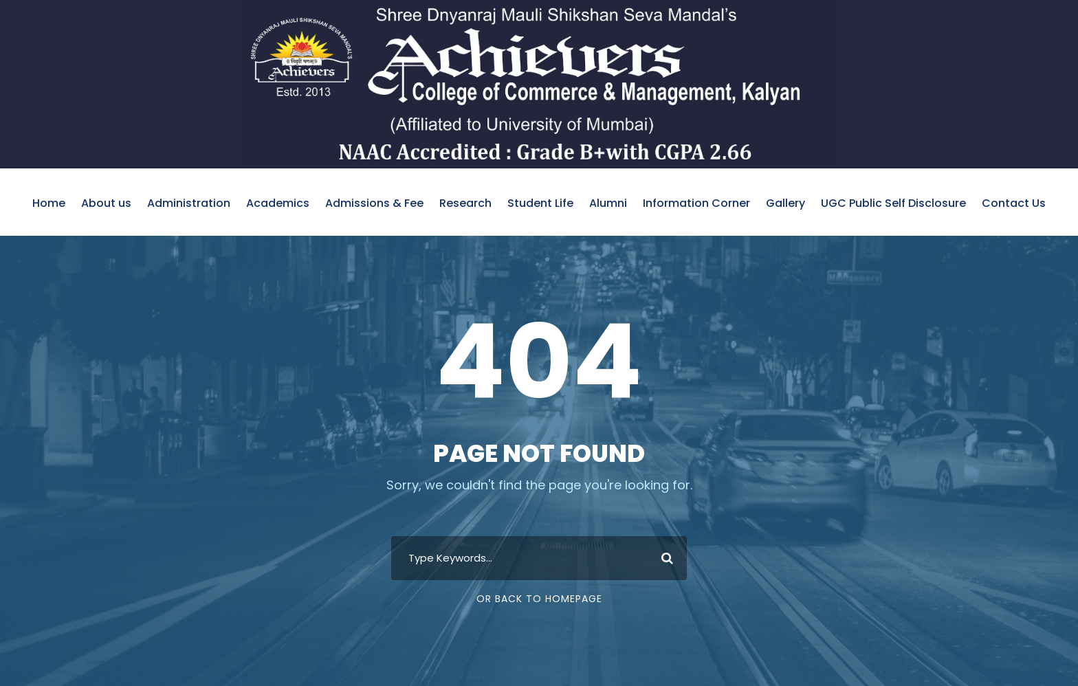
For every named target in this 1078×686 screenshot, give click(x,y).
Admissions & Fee (374, 203)
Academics (277, 203)
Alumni (608, 203)
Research (465, 203)
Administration (188, 203)
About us (106, 203)
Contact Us (1014, 203)
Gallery (785, 203)
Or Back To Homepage (539, 599)
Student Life (540, 203)
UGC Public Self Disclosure (893, 203)
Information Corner (696, 203)
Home (48, 203)
